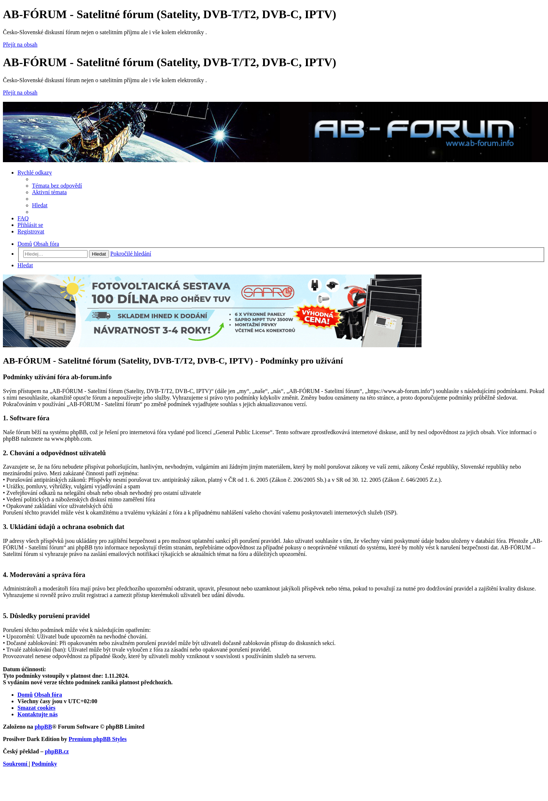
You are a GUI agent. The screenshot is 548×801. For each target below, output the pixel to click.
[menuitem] (57, 186)
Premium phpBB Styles (98, 739)
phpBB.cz (57, 751)
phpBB (43, 727)
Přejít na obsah (20, 44)
